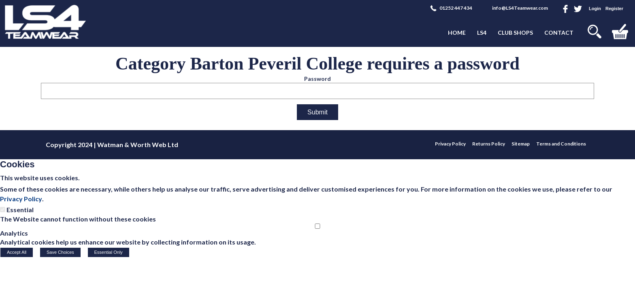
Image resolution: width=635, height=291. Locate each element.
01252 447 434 (455, 8)
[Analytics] (317, 226)
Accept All (16, 252)
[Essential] (2, 209)
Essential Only (108, 252)
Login (595, 8)
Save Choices (60, 252)
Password (317, 78)
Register (614, 8)
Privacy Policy (21, 198)
